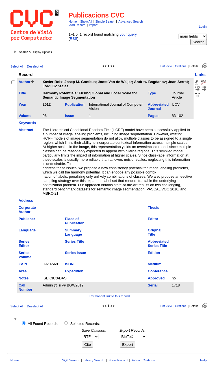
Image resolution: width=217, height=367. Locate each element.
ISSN (23, 264)
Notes (24, 278)
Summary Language (73, 232)
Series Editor (24, 243)
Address (26, 200)
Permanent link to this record (110, 296)
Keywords (27, 123)
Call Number (25, 287)
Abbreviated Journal (158, 106)
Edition (154, 253)
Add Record (77, 25)
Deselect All (35, 66)
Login (203, 26)
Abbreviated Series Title (158, 243)
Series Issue (75, 253)
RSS (73, 38)
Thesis (153, 207)
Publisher (27, 219)
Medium (154, 264)
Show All (86, 21)
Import (93, 25)
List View (166, 66)
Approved (156, 278)
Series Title (74, 241)
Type (152, 93)
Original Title (154, 232)
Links (200, 74)
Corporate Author (27, 209)
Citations (180, 66)
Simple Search (105, 21)
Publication (74, 104)
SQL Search (70, 360)
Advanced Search (130, 21)
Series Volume (25, 255)
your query (128, 34)
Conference (158, 271)
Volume (25, 116)
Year (22, 104)
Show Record (117, 360)
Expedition (74, 271)
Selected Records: (85, 324)
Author (25, 82)
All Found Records (42, 324)
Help (203, 360)
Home (73, 21)
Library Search (94, 360)
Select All (16, 66)
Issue (69, 116)
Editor (153, 219)
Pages (153, 116)
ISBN (69, 264)
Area (23, 271)
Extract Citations (143, 360)
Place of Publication (74, 221)
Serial (153, 285)
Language (27, 230)
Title (22, 93)
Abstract (26, 130)
